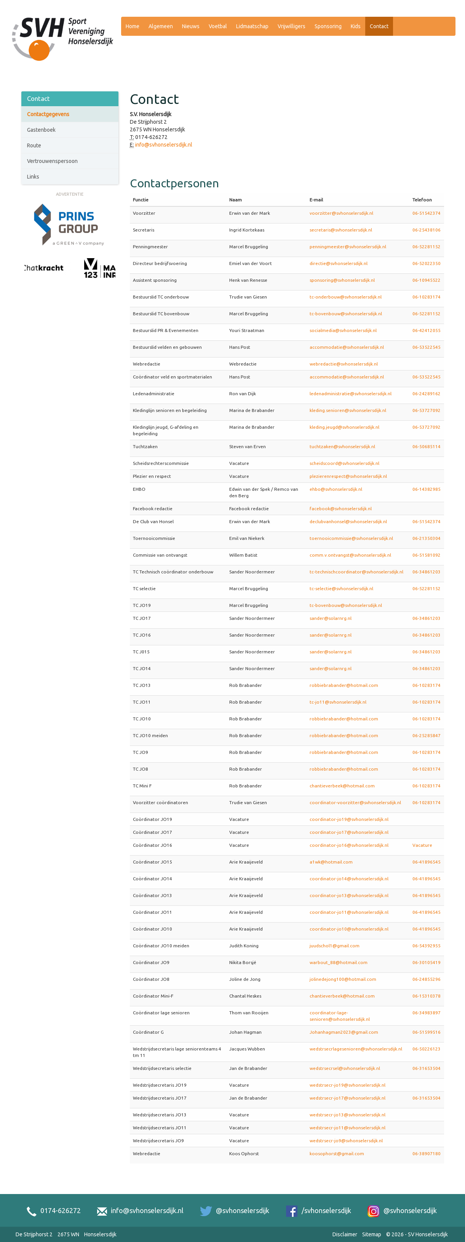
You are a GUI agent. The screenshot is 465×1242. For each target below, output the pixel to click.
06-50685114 (426, 446)
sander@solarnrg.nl (331, 618)
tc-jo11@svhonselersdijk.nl (338, 701)
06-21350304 (426, 538)
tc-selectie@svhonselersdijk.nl (341, 588)
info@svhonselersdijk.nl (163, 145)
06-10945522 (426, 280)
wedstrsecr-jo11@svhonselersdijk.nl (347, 1127)
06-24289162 (426, 393)
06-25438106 (426, 229)
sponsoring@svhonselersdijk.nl (342, 280)
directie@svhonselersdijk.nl (339, 263)
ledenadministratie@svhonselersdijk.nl (350, 393)
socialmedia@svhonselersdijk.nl (343, 330)
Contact (379, 26)
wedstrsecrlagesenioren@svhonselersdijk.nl (356, 1048)
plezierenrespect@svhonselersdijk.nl (348, 476)
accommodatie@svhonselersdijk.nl (347, 347)
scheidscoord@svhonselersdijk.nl (344, 463)
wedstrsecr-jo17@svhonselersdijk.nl (347, 1097)
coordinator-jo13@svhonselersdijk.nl (349, 895)
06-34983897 (426, 1012)
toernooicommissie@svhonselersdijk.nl (351, 538)
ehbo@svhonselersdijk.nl (336, 489)
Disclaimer (344, 1234)
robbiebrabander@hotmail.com (344, 685)
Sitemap (371, 1234)
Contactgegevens (48, 114)
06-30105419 (426, 962)
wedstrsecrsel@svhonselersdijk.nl (345, 1068)
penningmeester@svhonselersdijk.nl (348, 246)
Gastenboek (41, 130)
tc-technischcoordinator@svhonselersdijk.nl (356, 571)
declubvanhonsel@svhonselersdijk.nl (348, 521)
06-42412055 (426, 330)
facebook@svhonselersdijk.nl (341, 508)
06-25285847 (426, 735)
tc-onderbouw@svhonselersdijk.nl (346, 296)
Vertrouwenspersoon (52, 161)
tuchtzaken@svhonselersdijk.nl (342, 446)
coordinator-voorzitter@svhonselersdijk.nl (355, 802)
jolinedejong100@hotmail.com (343, 979)
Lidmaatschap (252, 26)
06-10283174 (426, 296)
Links (33, 177)
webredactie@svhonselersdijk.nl (344, 363)
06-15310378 (426, 995)
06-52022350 (426, 263)
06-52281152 (426, 246)
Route (34, 145)
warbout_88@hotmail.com (339, 962)
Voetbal (218, 26)
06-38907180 (426, 1153)
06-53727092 (426, 410)
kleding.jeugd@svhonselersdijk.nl (344, 427)
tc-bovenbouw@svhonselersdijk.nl (346, 313)
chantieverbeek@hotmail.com (342, 785)
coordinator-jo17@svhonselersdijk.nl (349, 832)
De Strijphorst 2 (34, 1234)
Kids (356, 26)
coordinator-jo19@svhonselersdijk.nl (349, 819)
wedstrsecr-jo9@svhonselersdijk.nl (346, 1140)
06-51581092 (426, 554)
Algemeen (161, 26)
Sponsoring (328, 26)
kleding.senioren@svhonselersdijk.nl (348, 410)
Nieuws (191, 26)
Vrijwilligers (291, 26)
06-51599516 (426, 1032)
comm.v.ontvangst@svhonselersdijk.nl (350, 554)
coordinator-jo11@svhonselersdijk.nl (349, 912)
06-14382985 (426, 489)
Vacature (422, 845)
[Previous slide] (28, 276)
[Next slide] (111, 276)
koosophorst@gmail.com (337, 1153)
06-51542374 (426, 213)
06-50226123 (426, 1048)
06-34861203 (426, 571)
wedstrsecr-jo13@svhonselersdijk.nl (347, 1114)
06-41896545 (426, 861)
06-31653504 (426, 1068)
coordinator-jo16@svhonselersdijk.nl (349, 845)
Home (132, 26)
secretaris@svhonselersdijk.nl (341, 229)
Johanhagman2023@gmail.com (344, 1032)
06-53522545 (426, 347)
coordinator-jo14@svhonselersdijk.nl (349, 878)
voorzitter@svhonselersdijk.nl (341, 213)
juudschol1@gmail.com (335, 945)
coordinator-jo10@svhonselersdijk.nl (349, 928)
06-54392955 (426, 945)
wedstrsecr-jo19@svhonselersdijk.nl (347, 1084)
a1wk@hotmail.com (331, 861)
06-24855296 (426, 979)
